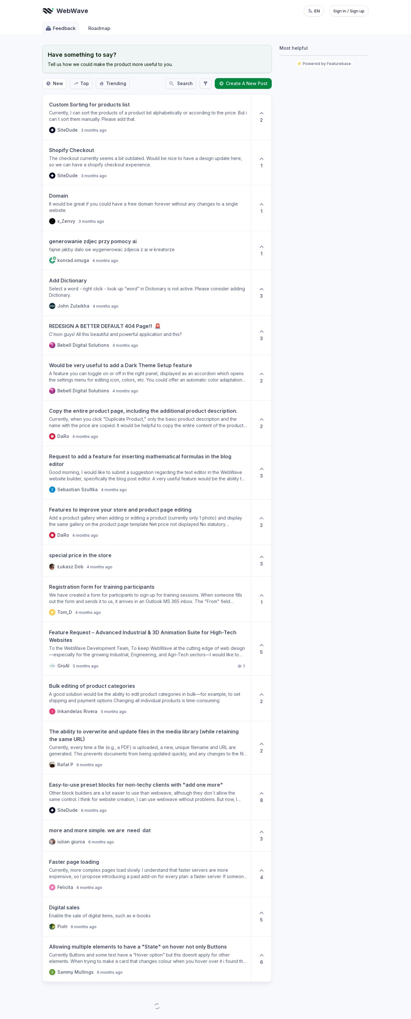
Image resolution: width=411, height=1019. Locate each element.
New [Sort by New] (54, 83)
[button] (147, 117)
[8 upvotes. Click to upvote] (261, 797)
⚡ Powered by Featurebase (324, 63)
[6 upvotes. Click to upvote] (261, 959)
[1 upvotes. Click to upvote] (261, 162)
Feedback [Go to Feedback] (60, 28)
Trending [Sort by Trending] (112, 83)
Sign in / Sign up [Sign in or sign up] (348, 10)
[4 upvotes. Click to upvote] (261, 874)
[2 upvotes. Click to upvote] (261, 117)
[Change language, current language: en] (314, 11)
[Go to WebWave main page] (65, 11)
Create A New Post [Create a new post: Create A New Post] (243, 83)
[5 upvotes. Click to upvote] (261, 648)
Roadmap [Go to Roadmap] (99, 28)
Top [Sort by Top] (81, 83)
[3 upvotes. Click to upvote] (261, 293)
